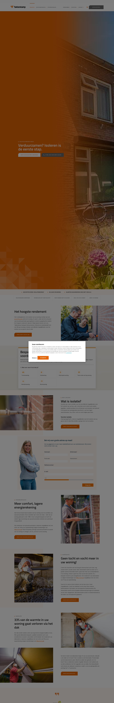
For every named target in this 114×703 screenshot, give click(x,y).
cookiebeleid (68, 352)
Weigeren (34, 357)
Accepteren (43, 357)
